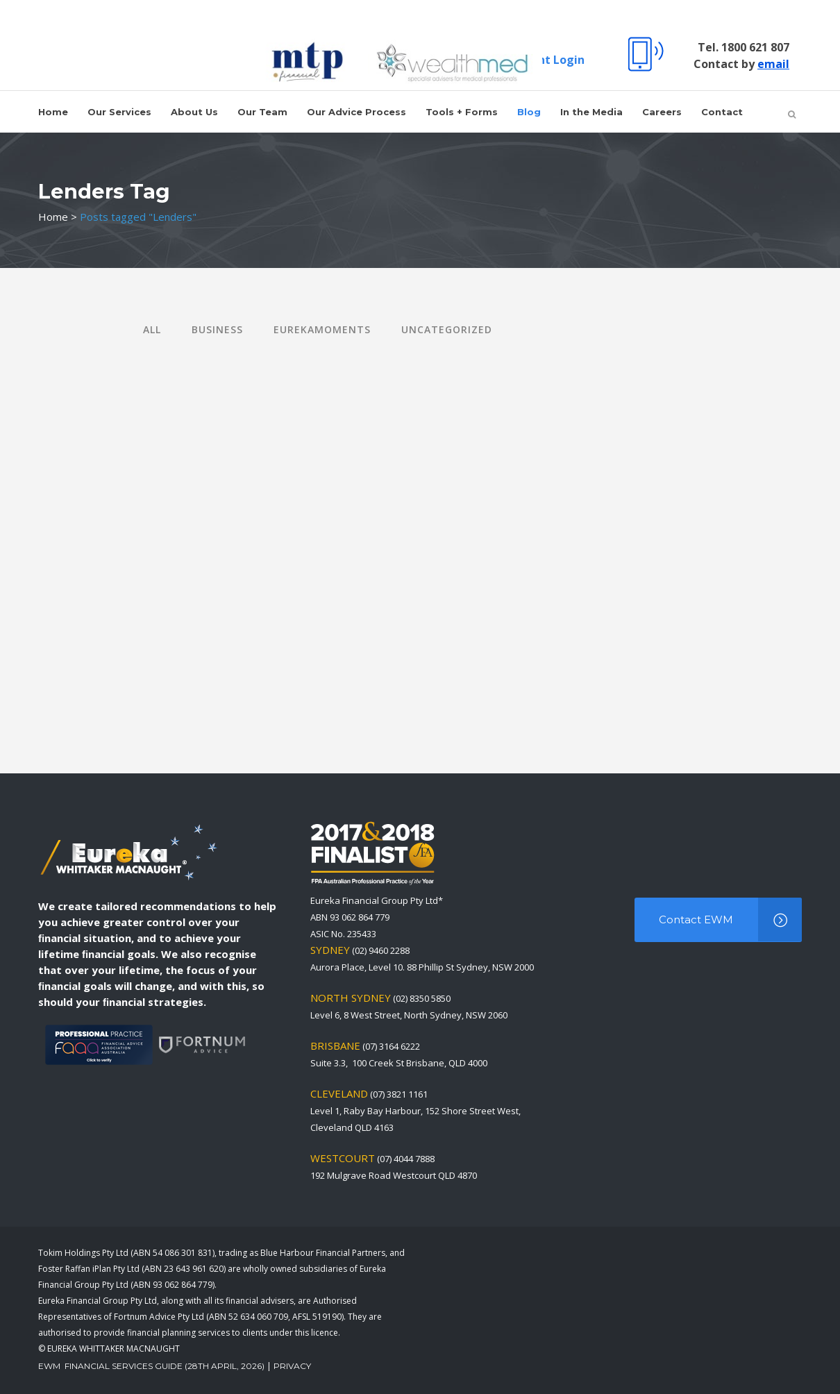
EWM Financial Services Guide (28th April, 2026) (151, 1366)
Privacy (292, 1366)
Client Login (550, 59)
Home (53, 217)
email (773, 64)
